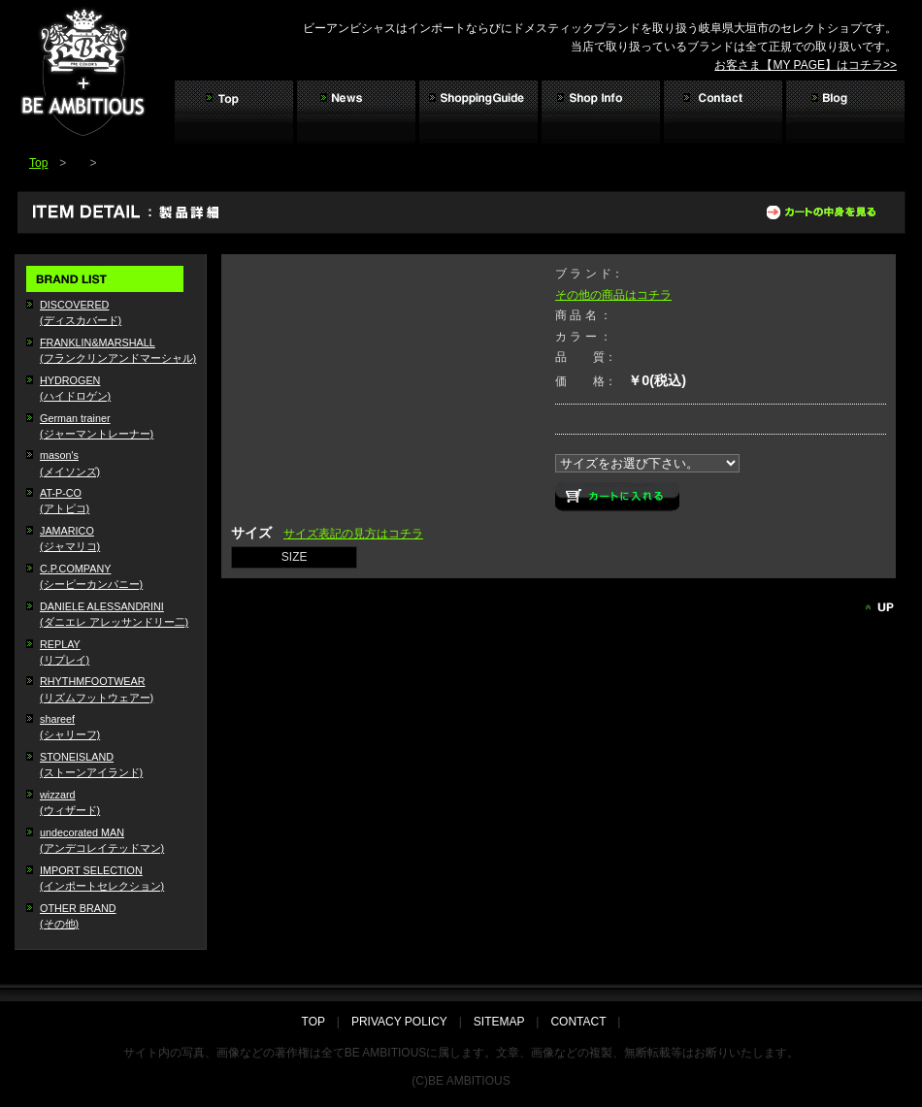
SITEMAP (499, 1021)
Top (38, 163)
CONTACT (578, 1021)
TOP (319, 1021)
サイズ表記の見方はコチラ (353, 533)
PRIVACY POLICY (399, 1021)
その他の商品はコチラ (613, 295)
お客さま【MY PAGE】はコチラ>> (805, 65)
